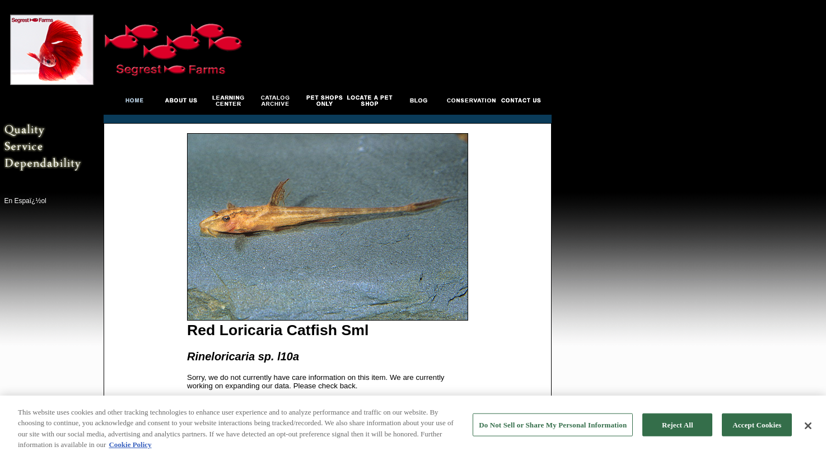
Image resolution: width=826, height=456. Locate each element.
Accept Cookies (756, 426)
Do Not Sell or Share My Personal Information (553, 426)
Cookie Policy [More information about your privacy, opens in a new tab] (130, 446)
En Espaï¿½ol (25, 201)
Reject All (677, 426)
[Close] (808, 427)
